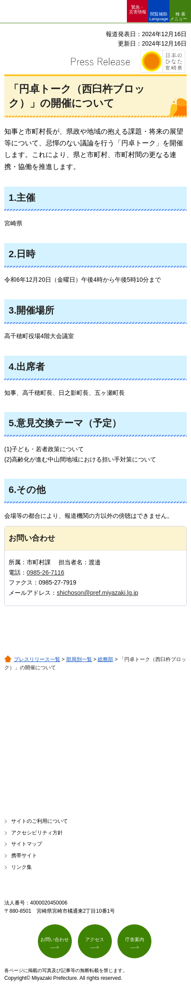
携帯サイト (24, 855)
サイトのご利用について (39, 821)
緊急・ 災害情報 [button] (137, 9)
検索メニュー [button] (178, 16)
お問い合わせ (54, 939)
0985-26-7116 (45, 572)
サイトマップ (26, 844)
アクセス (94, 939)
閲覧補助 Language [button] (158, 16)
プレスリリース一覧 (37, 659)
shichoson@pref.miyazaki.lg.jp (97, 592)
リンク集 (21, 867)
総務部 (105, 659)
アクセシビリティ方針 (37, 833)
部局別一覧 (79, 659)
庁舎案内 (134, 939)
